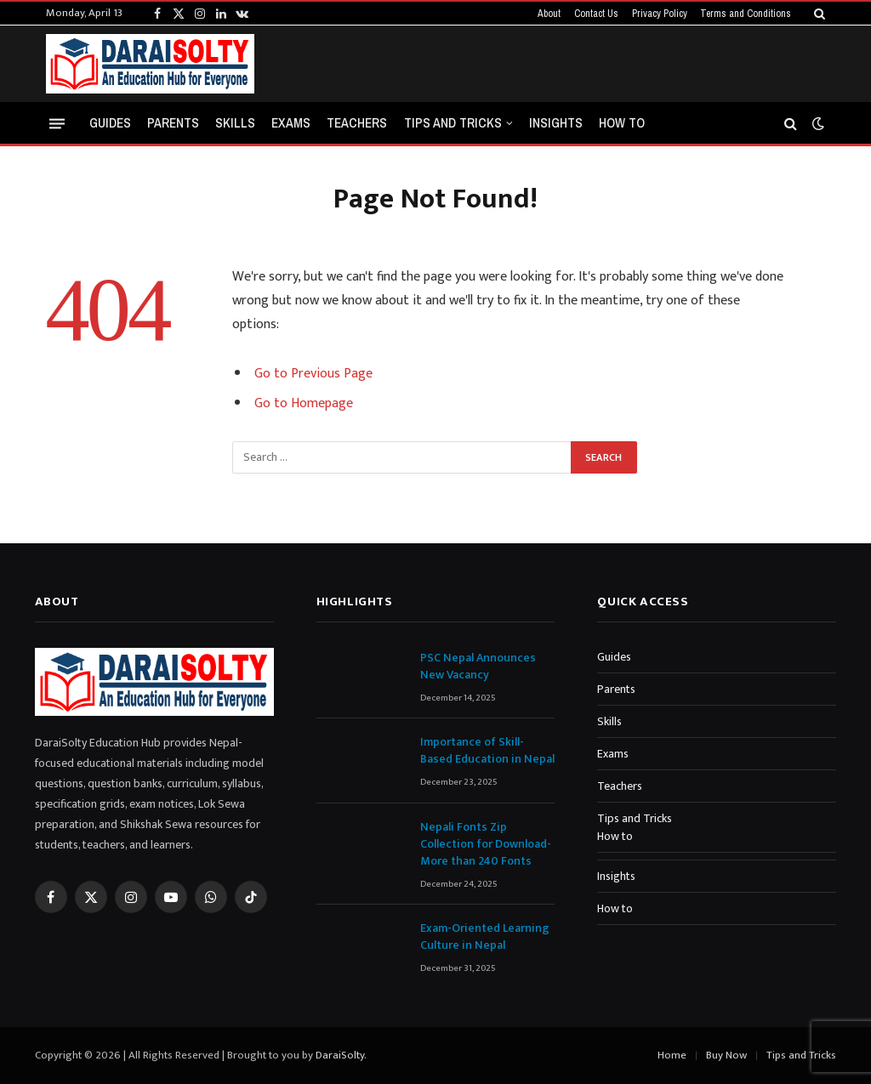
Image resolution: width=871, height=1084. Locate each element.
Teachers (357, 123)
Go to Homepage (303, 403)
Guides (110, 123)
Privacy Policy (659, 13)
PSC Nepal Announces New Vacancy (478, 667)
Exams (290, 123)
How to (622, 123)
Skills (235, 123)
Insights (556, 123)
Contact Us (596, 13)
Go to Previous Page (313, 373)
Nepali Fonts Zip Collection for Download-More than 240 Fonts (485, 844)
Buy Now (726, 1055)
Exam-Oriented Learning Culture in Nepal (484, 937)
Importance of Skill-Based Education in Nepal (487, 751)
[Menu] (57, 123)
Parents (173, 123)
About (549, 13)
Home (672, 1055)
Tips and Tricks (453, 123)
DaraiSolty (340, 1055)
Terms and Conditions (745, 13)
